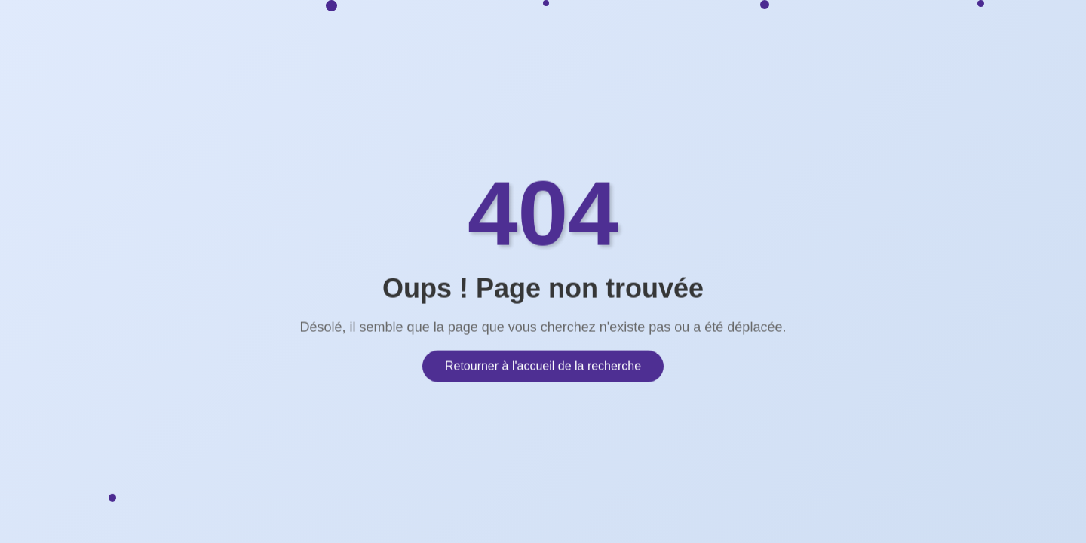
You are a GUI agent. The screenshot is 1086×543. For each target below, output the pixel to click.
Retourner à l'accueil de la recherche (543, 363)
